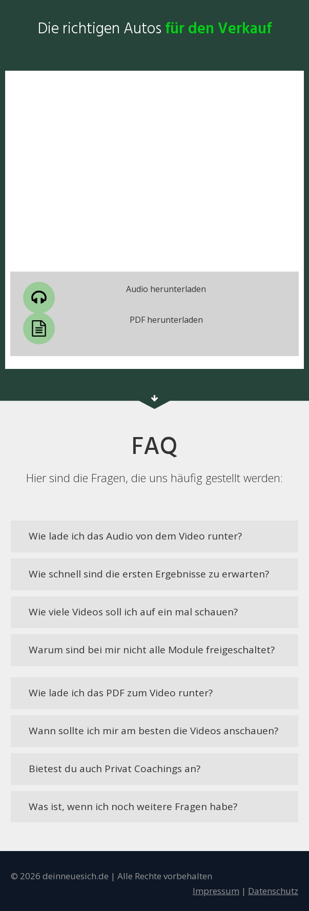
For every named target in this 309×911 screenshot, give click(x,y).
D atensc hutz (273, 891)
